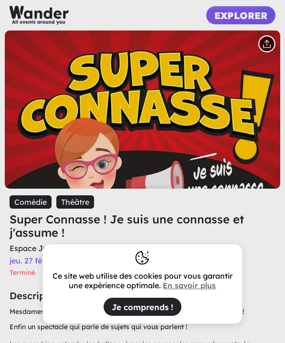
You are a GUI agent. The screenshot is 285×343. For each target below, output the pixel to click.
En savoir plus (189, 285)
